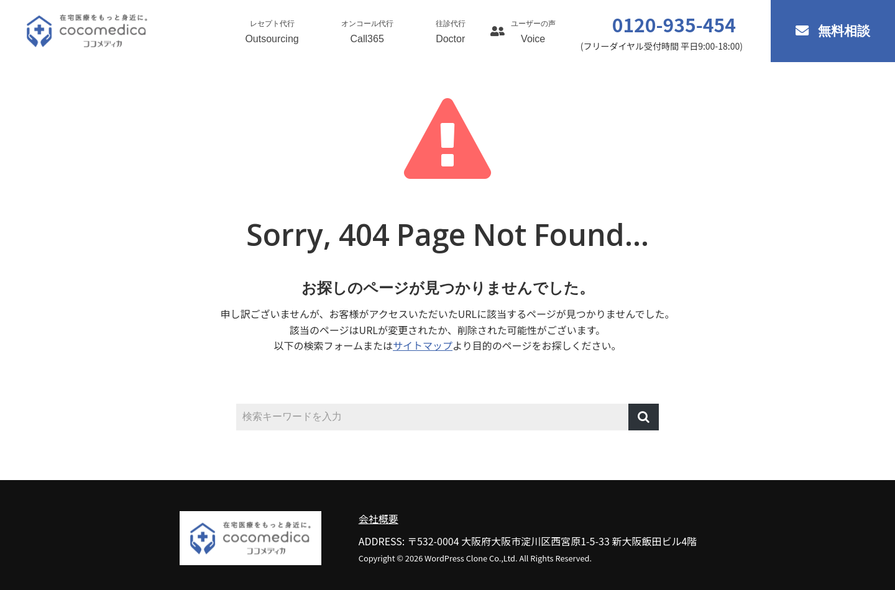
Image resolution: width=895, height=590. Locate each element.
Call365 (367, 31)
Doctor (451, 31)
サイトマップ (422, 345)
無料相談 (844, 31)
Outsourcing (271, 31)
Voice (533, 31)
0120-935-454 (674, 24)
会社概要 (378, 518)
